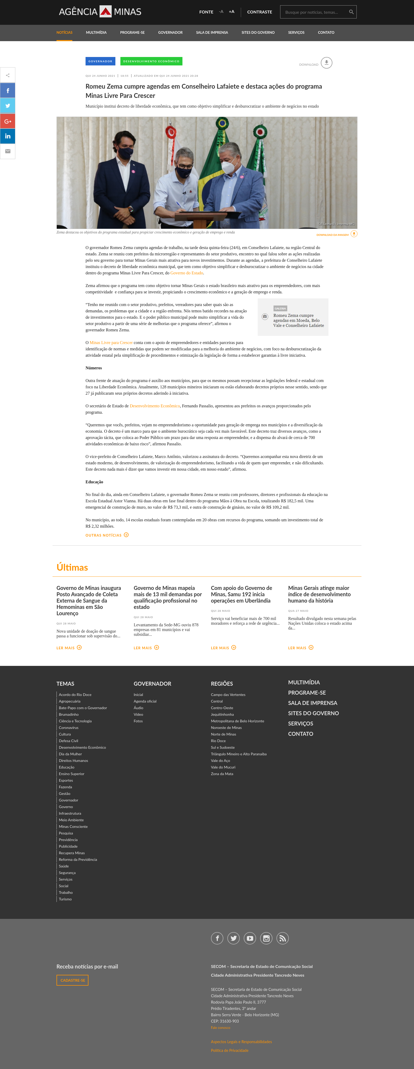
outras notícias (107, 535)
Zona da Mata (222, 773)
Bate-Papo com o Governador (83, 707)
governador (170, 32)
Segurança (67, 872)
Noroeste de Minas (226, 727)
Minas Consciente (73, 826)
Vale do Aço (220, 760)
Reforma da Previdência (78, 859)
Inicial (138, 694)
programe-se (132, 32)
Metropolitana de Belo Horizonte (237, 721)
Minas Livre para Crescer (111, 342)
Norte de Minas (223, 734)
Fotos (138, 721)
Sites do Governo (258, 32)
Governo (66, 806)
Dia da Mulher (70, 754)
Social (63, 886)
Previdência (68, 839)
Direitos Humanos (73, 760)
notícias (64, 32)
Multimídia (304, 682)
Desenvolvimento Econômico (151, 61)
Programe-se (307, 692)
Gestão (64, 793)
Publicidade (68, 846)
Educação (66, 767)
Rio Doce (218, 740)
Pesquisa (66, 833)
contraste (259, 11)
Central (217, 701)
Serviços (296, 32)
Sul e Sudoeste (223, 747)
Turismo (65, 899)
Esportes (66, 780)
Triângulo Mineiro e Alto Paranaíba (239, 754)
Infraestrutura (70, 813)
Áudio (138, 707)
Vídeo (138, 714)
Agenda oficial (145, 701)
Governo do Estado (186, 273)
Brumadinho (69, 714)
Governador (100, 61)
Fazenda (65, 787)
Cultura (65, 734)
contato (326, 32)
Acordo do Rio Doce (75, 694)
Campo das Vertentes (228, 694)
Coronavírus (68, 727)
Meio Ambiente (71, 820)
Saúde (64, 866)
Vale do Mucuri (223, 767)
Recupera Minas (72, 853)
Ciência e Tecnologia (75, 721)
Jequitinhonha (222, 714)
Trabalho (66, 892)
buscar (351, 12)
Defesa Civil (68, 740)
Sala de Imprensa (212, 32)
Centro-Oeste (222, 707)
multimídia (96, 32)
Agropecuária (70, 701)
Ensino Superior (71, 773)
